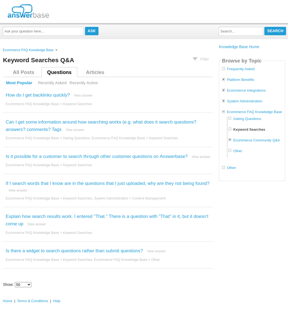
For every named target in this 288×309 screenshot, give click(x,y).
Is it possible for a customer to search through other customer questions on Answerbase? (97, 156)
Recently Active (84, 82)
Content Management (149, 198)
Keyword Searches (77, 104)
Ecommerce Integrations (246, 90)
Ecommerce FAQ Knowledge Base (28, 50)
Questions (59, 72)
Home (7, 301)
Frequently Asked (240, 69)
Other (155, 260)
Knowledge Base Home (239, 47)
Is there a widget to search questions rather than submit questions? (74, 250)
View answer (83, 95)
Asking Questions (76, 138)
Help (57, 301)
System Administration (111, 198)
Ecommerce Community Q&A (256, 140)
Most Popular (19, 82)
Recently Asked (52, 82)
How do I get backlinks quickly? (38, 95)
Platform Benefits (240, 80)
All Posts (23, 72)
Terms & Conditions (32, 301)
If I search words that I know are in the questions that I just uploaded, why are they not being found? (108, 183)
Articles (95, 72)
